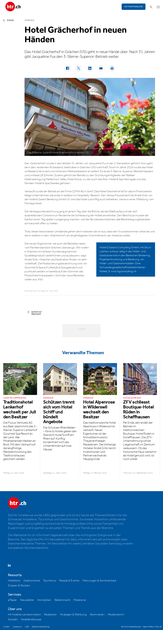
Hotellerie (14, 580)
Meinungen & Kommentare (99, 580)
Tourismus (49, 580)
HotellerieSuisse (31, 619)
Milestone (79, 600)
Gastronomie (31, 580)
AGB (27, 626)
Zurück (10, 20)
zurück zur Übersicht (36, 313)
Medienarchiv (116, 614)
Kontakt (13, 619)
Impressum (17, 626)
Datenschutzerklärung (40, 626)
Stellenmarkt (62, 600)
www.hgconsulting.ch (123, 271)
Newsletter (27, 600)
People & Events (69, 580)
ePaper (12, 600)
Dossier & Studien (19, 585)
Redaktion (50, 614)
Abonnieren (97, 614)
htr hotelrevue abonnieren (24, 614)
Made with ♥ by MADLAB (151, 626)
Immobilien (44, 600)
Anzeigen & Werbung (73, 614)
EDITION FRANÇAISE (133, 6)
